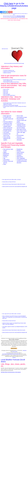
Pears (4, 164)
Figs (4, 158)
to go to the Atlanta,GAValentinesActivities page (14, 5)
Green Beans (6, 159)
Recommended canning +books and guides (21, 120)
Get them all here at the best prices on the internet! (11, 372)
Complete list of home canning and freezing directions (22, 161)
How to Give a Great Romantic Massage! (10, 105)
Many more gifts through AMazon (9, 95)
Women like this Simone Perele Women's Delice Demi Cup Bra (13, 184)
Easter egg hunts (7, 115)
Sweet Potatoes (20, 152)
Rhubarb (19, 150)
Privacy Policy (14, 351)
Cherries (5, 156)
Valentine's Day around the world (9, 71)
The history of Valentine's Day (8, 70)
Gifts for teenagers (6, 94)
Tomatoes (19, 155)
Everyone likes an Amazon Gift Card (8, 181)
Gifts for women (6, 89)
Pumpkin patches (7, 130)
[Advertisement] (14, 34)
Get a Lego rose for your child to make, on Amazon (11, 179)
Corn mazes (6, 132)
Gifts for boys (5, 91)
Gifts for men (5, 90)
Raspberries (19, 149)
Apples (4, 152)
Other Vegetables (21, 158)
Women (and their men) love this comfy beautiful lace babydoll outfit (14, 186)
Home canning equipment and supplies (6, 138)
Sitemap (14, 357)
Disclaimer (24, 350)
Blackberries (6, 153)
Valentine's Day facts (7, 72)
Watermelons (20, 156)
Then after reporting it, (14, 17)
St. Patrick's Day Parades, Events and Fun (8, 119)
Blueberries (6, 155)
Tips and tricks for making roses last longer (11, 81)
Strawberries (20, 153)
